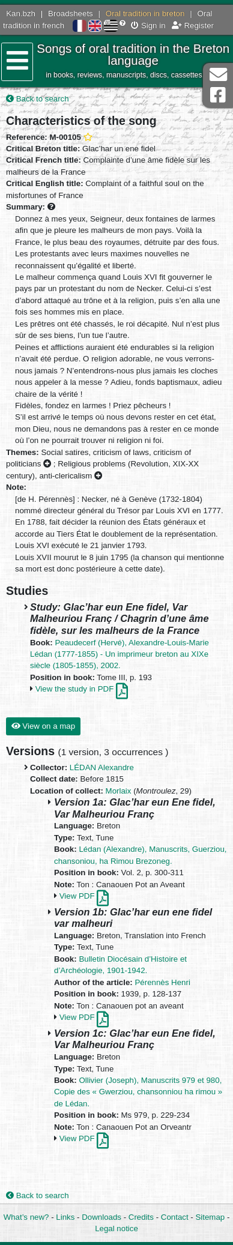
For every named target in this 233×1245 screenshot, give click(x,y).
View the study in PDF (81, 688)
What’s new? (26, 1217)
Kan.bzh (20, 13)
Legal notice (116, 1228)
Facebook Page (218, 95)
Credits (141, 1217)
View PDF (84, 895)
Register (193, 25)
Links (65, 1217)
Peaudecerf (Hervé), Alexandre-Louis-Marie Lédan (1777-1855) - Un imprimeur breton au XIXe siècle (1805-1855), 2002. (119, 654)
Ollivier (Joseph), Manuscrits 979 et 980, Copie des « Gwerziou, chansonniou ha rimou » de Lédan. (138, 1092)
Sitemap (210, 1217)
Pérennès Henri (162, 982)
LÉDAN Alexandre (102, 767)
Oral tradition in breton (145, 13)
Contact (175, 1217)
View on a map (43, 726)
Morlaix (119, 790)
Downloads (101, 1217)
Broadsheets (70, 13)
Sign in (148, 25)
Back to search (37, 98)
